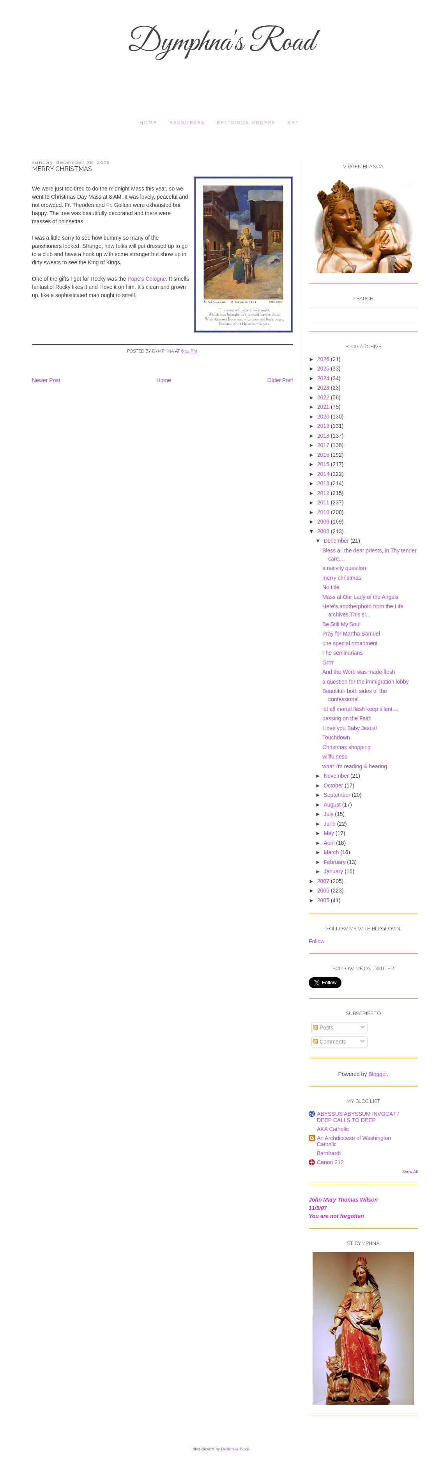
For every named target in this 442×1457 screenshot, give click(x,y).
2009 (324, 521)
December (337, 541)
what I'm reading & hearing (354, 766)
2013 (324, 483)
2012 (324, 493)
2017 (324, 445)
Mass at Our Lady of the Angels (360, 597)
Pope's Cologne (146, 279)
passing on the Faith (346, 718)
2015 (324, 464)
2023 (324, 388)
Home (148, 122)
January (334, 871)
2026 (324, 359)
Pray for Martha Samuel (351, 634)
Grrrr (328, 662)
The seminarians (342, 653)
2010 (324, 512)
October (334, 785)
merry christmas (341, 578)
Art (293, 122)
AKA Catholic (333, 1129)
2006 (324, 890)
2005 (324, 900)
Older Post (280, 380)
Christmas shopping (346, 747)
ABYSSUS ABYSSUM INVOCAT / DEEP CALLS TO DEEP (358, 1117)
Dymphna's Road (221, 42)
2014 (324, 474)
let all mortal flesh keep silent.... (360, 709)
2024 (324, 378)
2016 (324, 455)
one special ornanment (350, 643)
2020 (324, 416)
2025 (324, 368)
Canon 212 (330, 1162)
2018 (324, 436)
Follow (316, 941)
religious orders (246, 122)
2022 (324, 397)
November (337, 776)
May (329, 833)
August (333, 805)
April (330, 843)
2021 (324, 407)
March (332, 852)
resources (187, 122)
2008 (324, 531)
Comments (329, 1041)
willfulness (334, 756)
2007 (324, 881)
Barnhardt (329, 1153)
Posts (323, 1027)
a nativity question (344, 568)
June (330, 824)
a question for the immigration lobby (365, 682)
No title (330, 587)
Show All (410, 1171)
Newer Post (46, 380)
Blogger (377, 1074)
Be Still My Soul (341, 624)
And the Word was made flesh (358, 672)
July (329, 814)
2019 (324, 426)
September (338, 795)
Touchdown (336, 737)
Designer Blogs (235, 1449)
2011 (324, 502)
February (335, 862)
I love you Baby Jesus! (349, 728)
